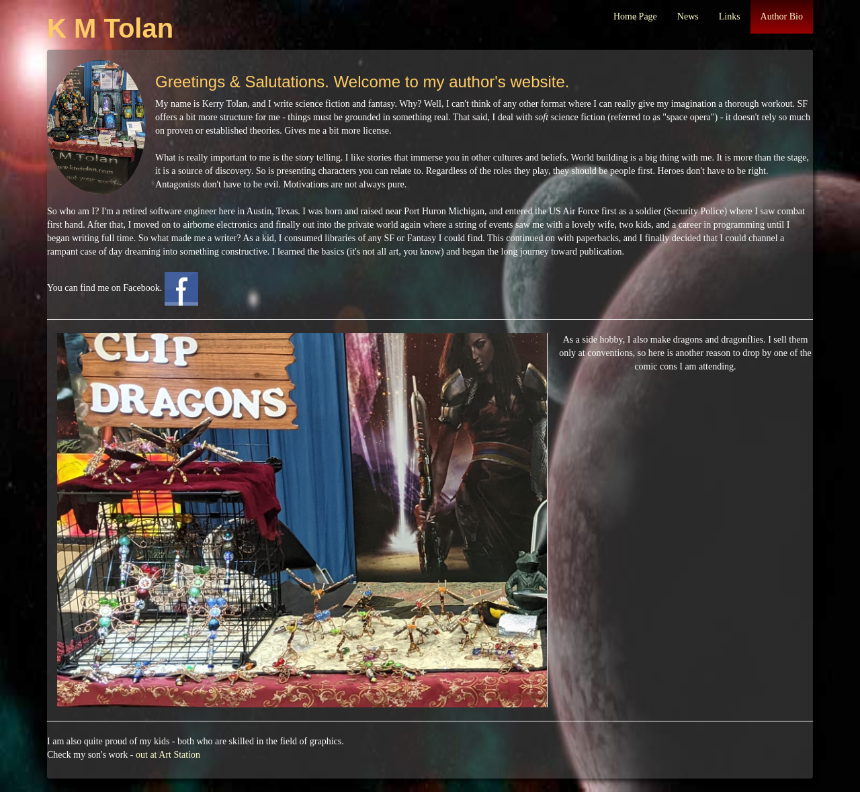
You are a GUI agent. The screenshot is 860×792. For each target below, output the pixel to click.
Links (729, 16)
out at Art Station (168, 755)
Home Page (635, 16)
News (688, 16)
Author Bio (782, 16)
